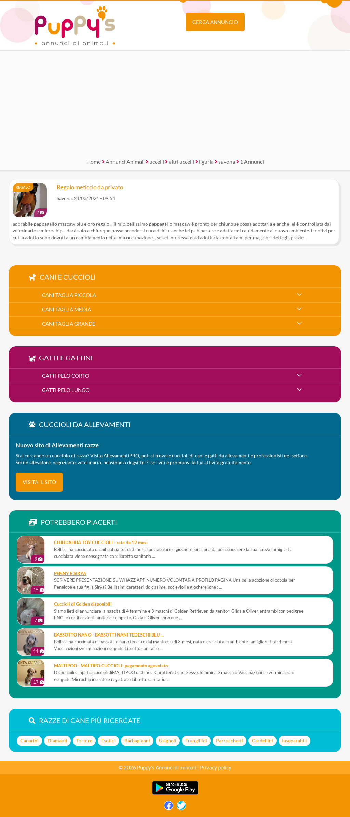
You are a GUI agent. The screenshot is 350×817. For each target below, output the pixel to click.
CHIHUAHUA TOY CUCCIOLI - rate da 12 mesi (101, 542)
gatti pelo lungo (66, 390)
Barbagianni (137, 741)
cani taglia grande (68, 324)
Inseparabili (294, 741)
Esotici (108, 741)
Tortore (84, 741)
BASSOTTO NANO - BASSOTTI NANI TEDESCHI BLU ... (109, 635)
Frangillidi (196, 741)
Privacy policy (215, 767)
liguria (206, 161)
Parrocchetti (229, 741)
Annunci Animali (125, 161)
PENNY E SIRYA (70, 573)
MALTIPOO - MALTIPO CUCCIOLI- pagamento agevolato (111, 665)
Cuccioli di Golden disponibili (83, 604)
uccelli (156, 161)
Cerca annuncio (215, 22)
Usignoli (167, 741)
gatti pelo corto (65, 376)
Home (93, 161)
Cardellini (262, 741)
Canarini (29, 741)
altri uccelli (181, 161)
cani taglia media (66, 309)
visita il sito (39, 482)
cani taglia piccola (69, 295)
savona (226, 161)
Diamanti (57, 741)
